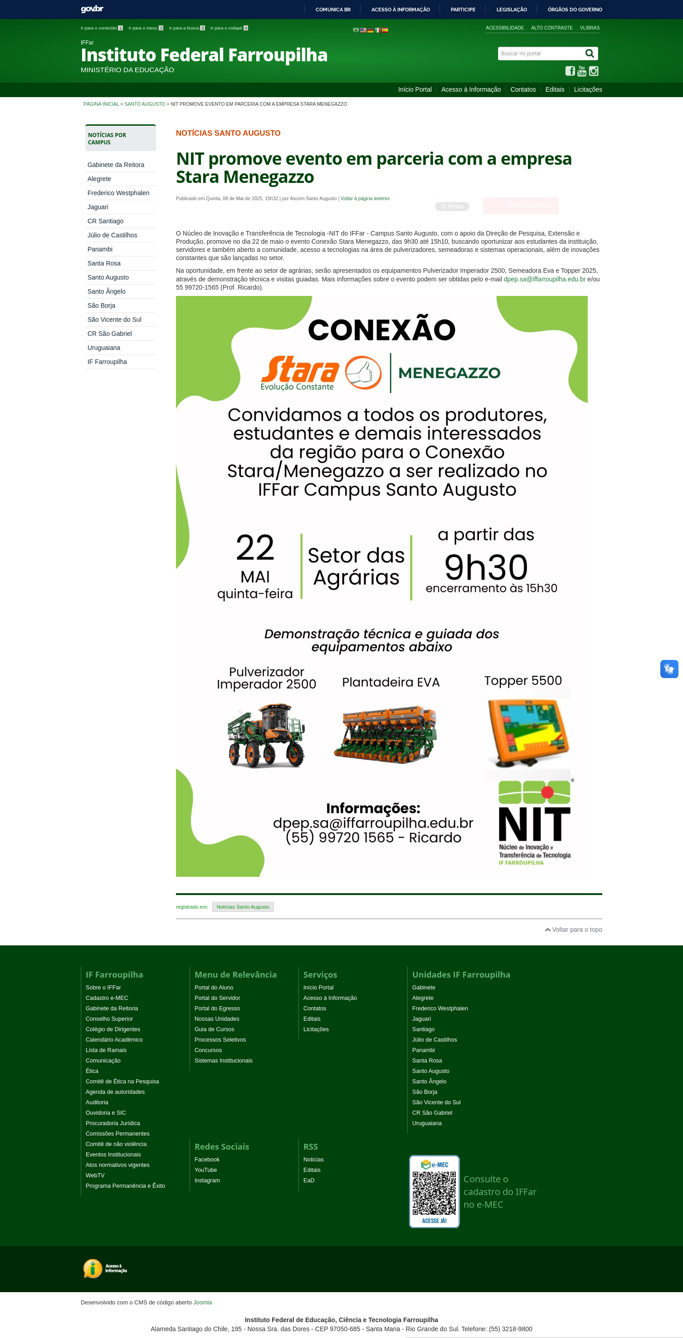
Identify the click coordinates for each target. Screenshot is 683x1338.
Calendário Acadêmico (114, 1040)
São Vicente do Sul (114, 319)
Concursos (208, 1050)
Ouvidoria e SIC (106, 1113)
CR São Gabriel (110, 333)
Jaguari (98, 207)
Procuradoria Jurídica (113, 1123)
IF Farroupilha (107, 361)
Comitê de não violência (116, 1144)
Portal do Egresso (217, 1008)
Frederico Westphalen (119, 193)
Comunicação (103, 1061)
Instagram (207, 1180)
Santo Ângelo (107, 291)
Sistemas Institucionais (224, 1061)
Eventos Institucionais (113, 1154)
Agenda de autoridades (115, 1092)
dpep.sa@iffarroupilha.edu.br (545, 279)
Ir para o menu (146, 27)
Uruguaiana (104, 347)
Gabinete (423, 987)
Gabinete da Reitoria (112, 1008)
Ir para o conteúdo (102, 27)
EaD (309, 1180)
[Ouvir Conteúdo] (521, 205)
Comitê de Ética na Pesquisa (122, 1081)
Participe (463, 9)
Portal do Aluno (214, 987)
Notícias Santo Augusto (243, 907)
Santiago (423, 1029)
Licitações (588, 89)
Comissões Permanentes (118, 1134)
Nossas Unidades (217, 1019)
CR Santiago (105, 221)
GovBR (92, 9)
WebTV (95, 1175)
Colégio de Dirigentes (113, 1029)
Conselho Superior (109, 1019)
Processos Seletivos (220, 1040)
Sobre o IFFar (103, 987)
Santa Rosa (104, 263)
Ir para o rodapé (229, 27)
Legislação (512, 9)
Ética (92, 1071)
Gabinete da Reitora (116, 164)
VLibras (590, 27)
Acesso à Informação (471, 89)
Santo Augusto (144, 104)
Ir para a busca (187, 27)
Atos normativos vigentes (118, 1165)
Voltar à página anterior (365, 198)
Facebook (207, 1159)
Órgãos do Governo (575, 9)
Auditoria (97, 1102)
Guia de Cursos (214, 1029)
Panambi (100, 249)
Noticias (313, 1159)
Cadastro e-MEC (107, 998)
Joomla (202, 1302)
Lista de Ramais (106, 1050)
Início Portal (415, 89)
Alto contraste (552, 27)
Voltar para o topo (573, 929)
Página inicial (101, 104)
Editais (555, 89)
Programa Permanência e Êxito (125, 1186)
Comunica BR (333, 9)
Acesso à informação (400, 9)
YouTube (206, 1170)
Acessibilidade (505, 27)
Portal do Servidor (217, 998)
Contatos (523, 89)
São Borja (101, 305)
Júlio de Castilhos (112, 235)
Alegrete (99, 178)
